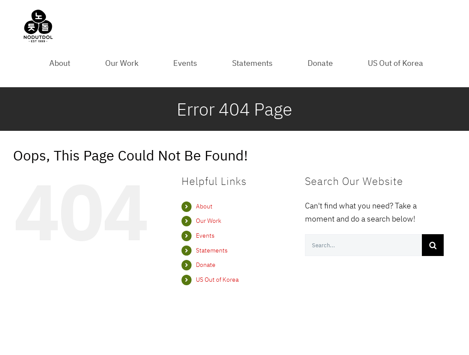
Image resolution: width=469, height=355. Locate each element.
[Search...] (363, 245)
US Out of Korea (217, 279)
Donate (206, 265)
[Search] (433, 245)
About (204, 206)
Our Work (208, 221)
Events (205, 235)
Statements (212, 250)
